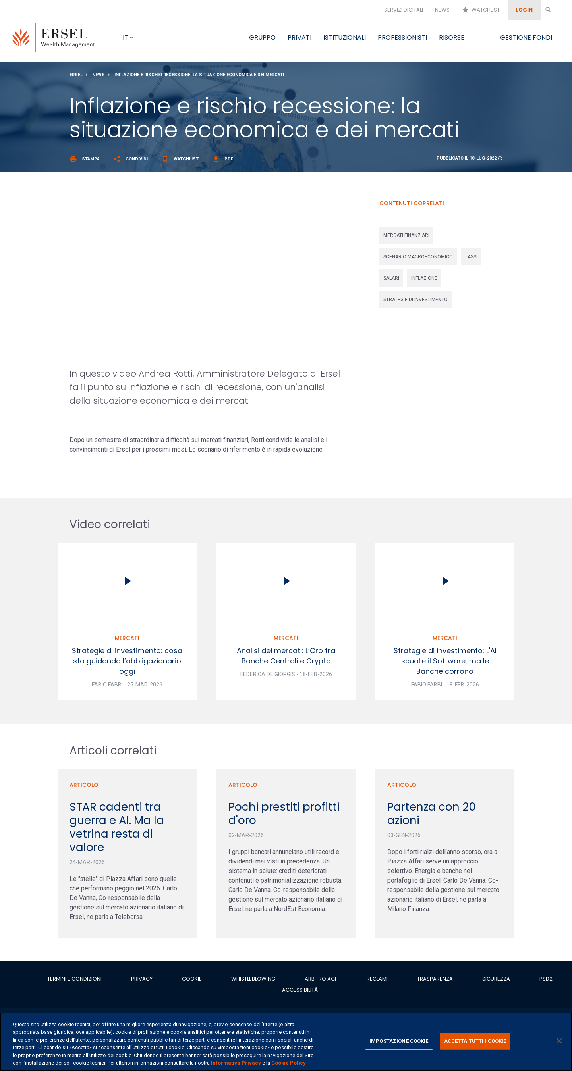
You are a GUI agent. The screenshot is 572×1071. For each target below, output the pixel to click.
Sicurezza (496, 980)
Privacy (142, 980)
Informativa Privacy (236, 1063)
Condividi (130, 160)
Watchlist (481, 10)
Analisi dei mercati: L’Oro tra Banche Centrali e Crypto (286, 658)
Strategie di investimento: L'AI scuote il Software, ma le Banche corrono (445, 663)
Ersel (76, 76)
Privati (299, 37)
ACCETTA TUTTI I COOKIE (475, 1041)
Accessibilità (300, 992)
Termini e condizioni (74, 980)
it (125, 37)
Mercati (127, 640)
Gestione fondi (526, 37)
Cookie (192, 980)
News (442, 9)
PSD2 (546, 980)
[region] (286, 1042)
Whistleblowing (253, 980)
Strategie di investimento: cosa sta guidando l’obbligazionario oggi (127, 663)
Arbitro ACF (321, 980)
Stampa (85, 160)
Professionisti (402, 37)
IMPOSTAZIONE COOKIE (398, 1041)
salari (391, 280)
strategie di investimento (415, 301)
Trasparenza (435, 980)
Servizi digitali (403, 9)
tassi (471, 259)
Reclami (377, 980)
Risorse (451, 37)
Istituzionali (344, 37)
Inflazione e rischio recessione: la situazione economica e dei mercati (199, 76)
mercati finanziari (406, 237)
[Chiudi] (559, 1041)
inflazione (424, 280)
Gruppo (262, 37)
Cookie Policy (288, 1063)
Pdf (222, 160)
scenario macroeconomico (418, 259)
